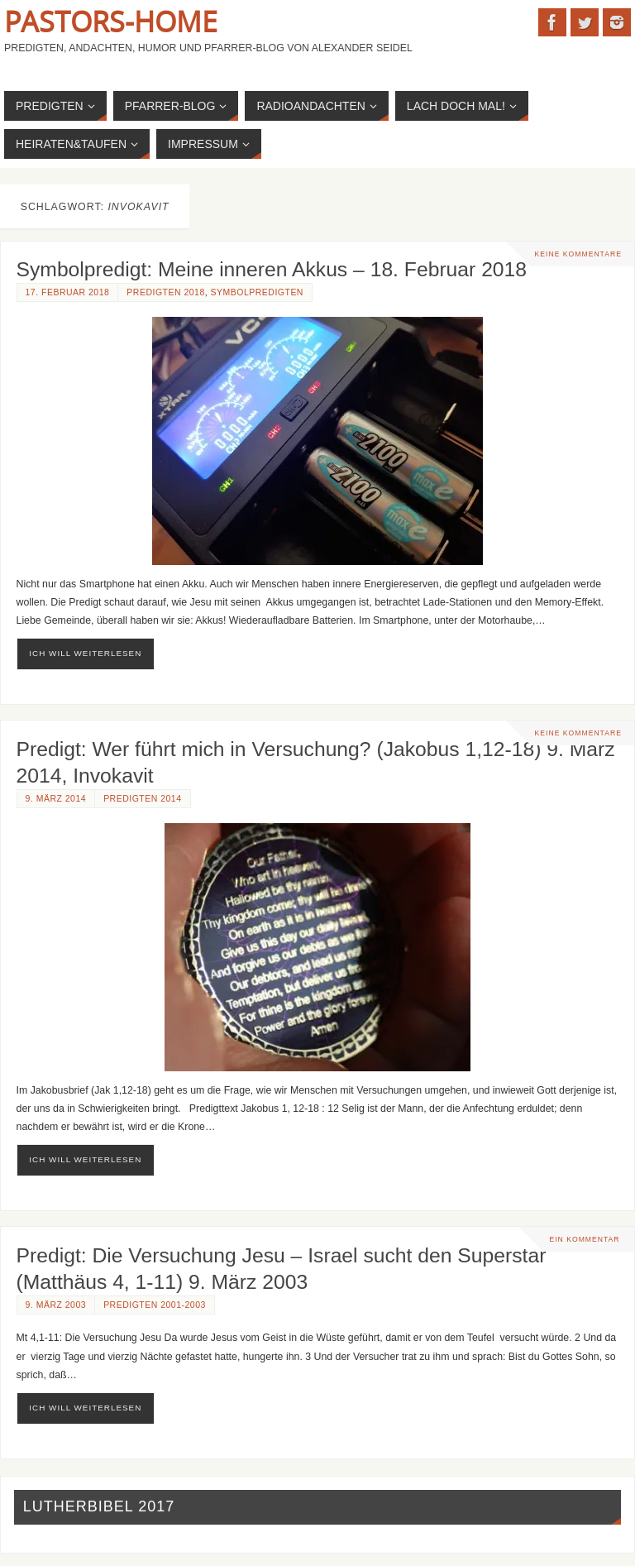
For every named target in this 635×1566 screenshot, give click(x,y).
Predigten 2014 (142, 798)
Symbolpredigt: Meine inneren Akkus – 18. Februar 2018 (272, 269)
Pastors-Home (110, 21)
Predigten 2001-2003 (154, 1305)
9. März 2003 (56, 1305)
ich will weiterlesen (85, 653)
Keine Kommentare (578, 254)
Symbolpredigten (257, 292)
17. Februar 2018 (68, 292)
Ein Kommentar (584, 1239)
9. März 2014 (56, 798)
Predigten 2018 (165, 292)
